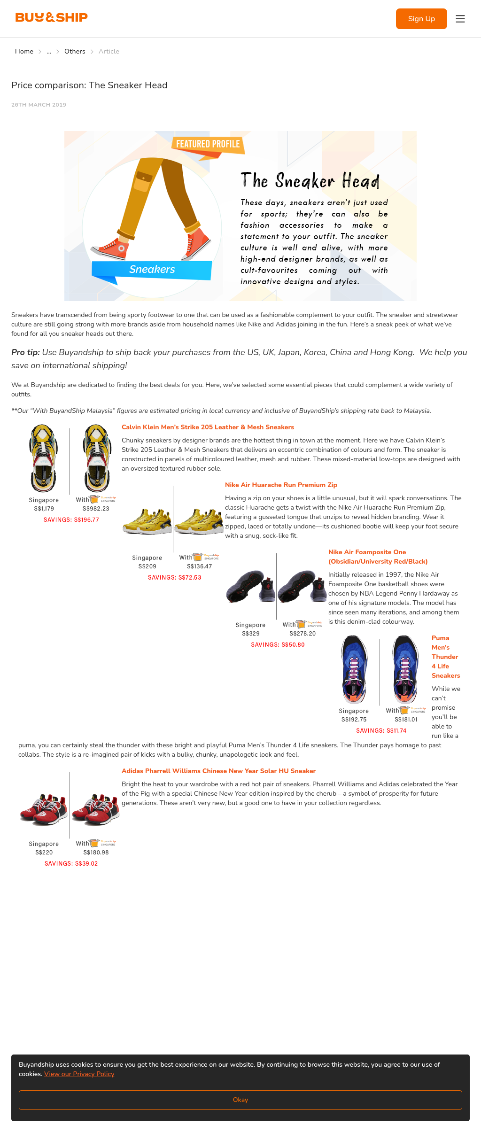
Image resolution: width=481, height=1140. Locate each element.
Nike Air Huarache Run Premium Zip (281, 485)
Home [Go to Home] (24, 51)
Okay (240, 1099)
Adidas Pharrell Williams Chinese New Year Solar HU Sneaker (219, 771)
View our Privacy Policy (79, 1074)
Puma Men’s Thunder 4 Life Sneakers (446, 657)
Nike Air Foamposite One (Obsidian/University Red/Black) (378, 557)
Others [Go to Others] (74, 51)
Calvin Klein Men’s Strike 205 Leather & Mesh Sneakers (208, 427)
